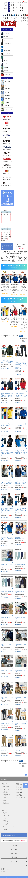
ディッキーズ (6, 828)
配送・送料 (14, 849)
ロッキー (5, 829)
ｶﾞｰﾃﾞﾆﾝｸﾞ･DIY (6, 109)
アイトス (5, 818)
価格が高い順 (15, 335)
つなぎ (4, 60)
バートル (5, 812)
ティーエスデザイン (7, 817)
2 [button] (24, 341)
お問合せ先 (14, 857)
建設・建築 (5, 81)
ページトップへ (26, 775)
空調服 (4, 67)
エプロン (22, 18)
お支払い (14, 845)
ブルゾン (6, 18)
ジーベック (5, 821)
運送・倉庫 (5, 98)
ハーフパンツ (11, 20)
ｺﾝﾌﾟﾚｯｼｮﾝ (16, 18)
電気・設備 (5, 92)
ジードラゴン (6, 824)
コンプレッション (7, 794)
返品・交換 (14, 853)
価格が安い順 (8, 335)
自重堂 (4, 820)
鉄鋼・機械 (5, 88)
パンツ (4, 40)
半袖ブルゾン (7, 20)
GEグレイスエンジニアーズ (9, 826)
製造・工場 (5, 95)
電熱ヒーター (27, 20)
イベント (5, 102)
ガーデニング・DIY (21, 797)
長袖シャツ (5, 47)
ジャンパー (5, 57)
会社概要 (3, 868)
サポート (14, 865)
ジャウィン (5, 823)
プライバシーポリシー (6, 869)
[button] (26, 341)
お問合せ (3, 871)
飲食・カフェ (6, 105)
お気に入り (20, 7)
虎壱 (4, 813)
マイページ (14, 861)
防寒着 (4, 70)
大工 (4, 85)
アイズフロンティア (7, 815)
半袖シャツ (5, 50)
